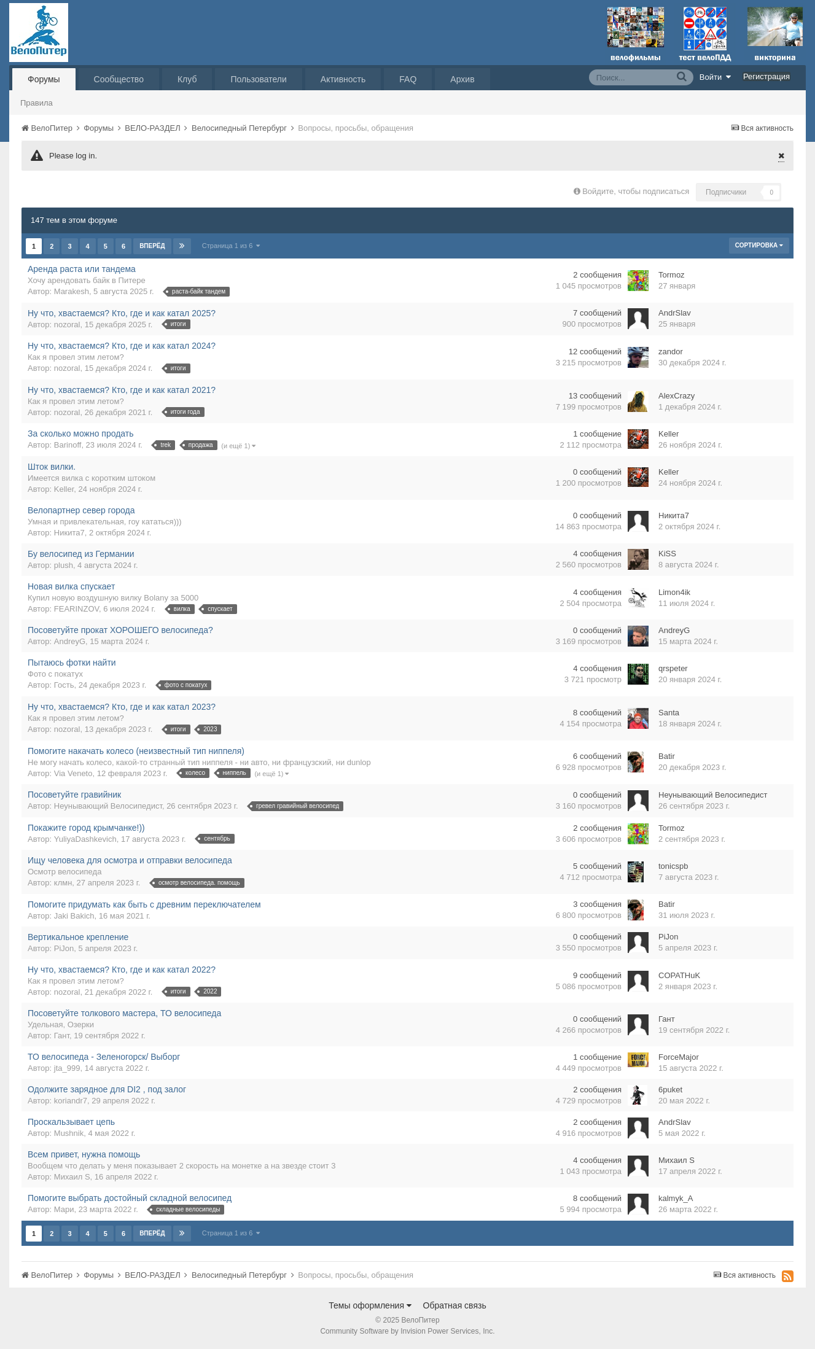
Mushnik (69, 1133)
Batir (666, 756)
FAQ (407, 79)
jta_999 (67, 1068)
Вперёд (152, 246)
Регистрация (766, 76)
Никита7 (69, 532)
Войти (715, 76)
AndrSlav (674, 312)
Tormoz (671, 274)
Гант (61, 1035)
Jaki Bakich (74, 915)
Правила (36, 102)
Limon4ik (674, 592)
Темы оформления (370, 1305)
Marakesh (71, 291)
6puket (670, 1089)
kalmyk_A (675, 1198)
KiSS (667, 553)
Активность (343, 79)
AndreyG (69, 641)
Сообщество (119, 79)
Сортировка (759, 245)
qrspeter (673, 668)
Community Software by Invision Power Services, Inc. (407, 1331)
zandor (670, 351)
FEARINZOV (76, 608)
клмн (63, 882)
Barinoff (68, 444)
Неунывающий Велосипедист (108, 806)
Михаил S (72, 1176)
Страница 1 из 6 (231, 245)
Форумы (44, 79)
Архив (462, 79)
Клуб (187, 79)
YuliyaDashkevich (85, 839)
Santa (668, 712)
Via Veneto (73, 773)
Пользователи (258, 79)
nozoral (67, 324)
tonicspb (673, 866)
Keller (668, 433)
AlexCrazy (676, 395)
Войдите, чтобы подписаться (635, 191)
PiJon (64, 948)
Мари (64, 1209)
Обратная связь (454, 1305)
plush (63, 565)
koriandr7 (70, 1100)
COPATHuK (679, 975)
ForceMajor (678, 1057)
